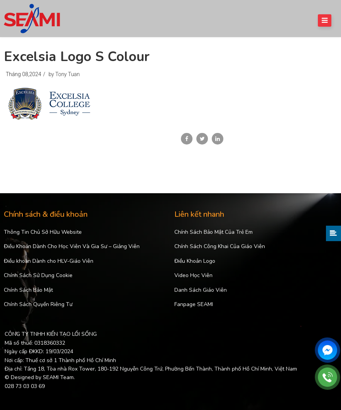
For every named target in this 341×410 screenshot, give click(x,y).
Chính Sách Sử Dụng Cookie (38, 275)
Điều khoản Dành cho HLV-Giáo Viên (48, 261)
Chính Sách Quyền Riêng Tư (38, 304)
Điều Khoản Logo (194, 261)
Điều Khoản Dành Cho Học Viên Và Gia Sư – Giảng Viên (72, 246)
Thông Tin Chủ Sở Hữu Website (43, 232)
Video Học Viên (193, 275)
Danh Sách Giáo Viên (200, 290)
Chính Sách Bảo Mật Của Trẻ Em (213, 232)
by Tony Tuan (64, 74)
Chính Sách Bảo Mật (28, 290)
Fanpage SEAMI (193, 304)
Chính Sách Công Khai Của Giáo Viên (219, 246)
